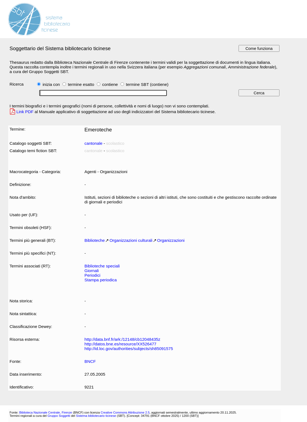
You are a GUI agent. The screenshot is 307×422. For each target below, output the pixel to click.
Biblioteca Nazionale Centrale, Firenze (45, 412)
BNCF (90, 361)
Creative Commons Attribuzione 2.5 (125, 412)
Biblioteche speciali (102, 266)
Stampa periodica (101, 280)
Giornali (92, 270)
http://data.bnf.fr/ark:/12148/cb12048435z (122, 339)
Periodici (92, 275)
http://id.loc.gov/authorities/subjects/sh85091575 (129, 348)
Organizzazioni (171, 240)
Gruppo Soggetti (58, 415)
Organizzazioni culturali (131, 240)
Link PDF (25, 111)
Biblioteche (95, 240)
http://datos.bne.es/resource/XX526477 (120, 344)
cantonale (94, 143)
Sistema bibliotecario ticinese (96, 415)
